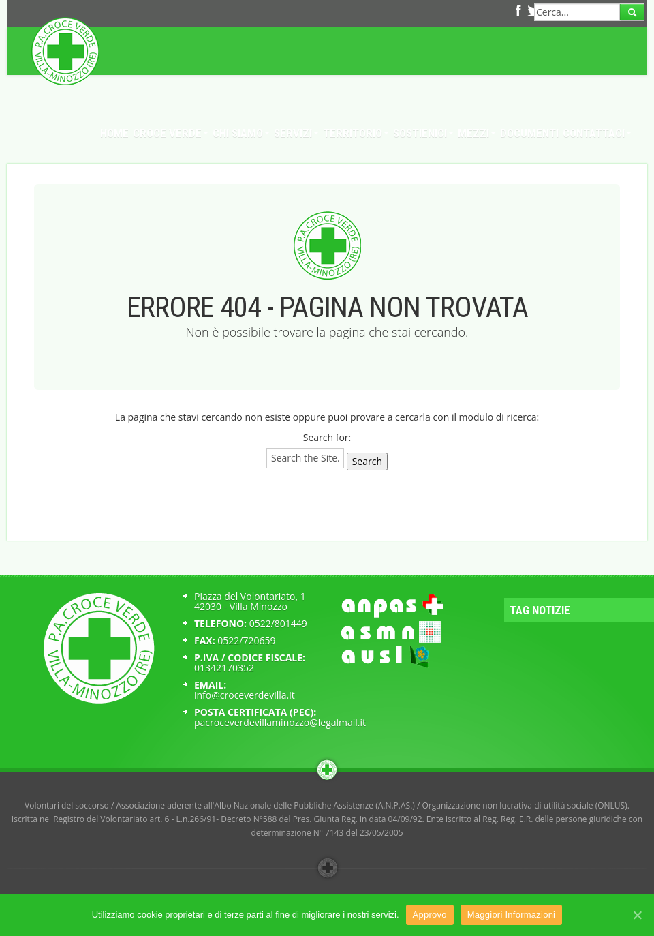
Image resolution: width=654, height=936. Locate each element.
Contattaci (597, 133)
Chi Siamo (241, 133)
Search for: (327, 437)
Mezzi (477, 133)
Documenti (529, 133)
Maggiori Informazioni (511, 914)
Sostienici (423, 133)
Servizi (296, 133)
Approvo (430, 914)
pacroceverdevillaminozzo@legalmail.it (280, 722)
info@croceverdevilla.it (244, 695)
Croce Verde (170, 133)
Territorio (356, 133)
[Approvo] (637, 915)
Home (114, 133)
